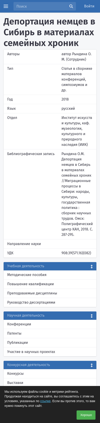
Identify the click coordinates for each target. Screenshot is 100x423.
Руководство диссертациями (31, 302)
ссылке (45, 401)
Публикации (17, 342)
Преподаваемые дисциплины (32, 293)
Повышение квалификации (30, 284)
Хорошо (86, 415)
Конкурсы (15, 373)
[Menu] (6, 6)
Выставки (15, 383)
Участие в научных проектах (31, 352)
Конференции (19, 324)
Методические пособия (27, 275)
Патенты (14, 333)
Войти (89, 6)
